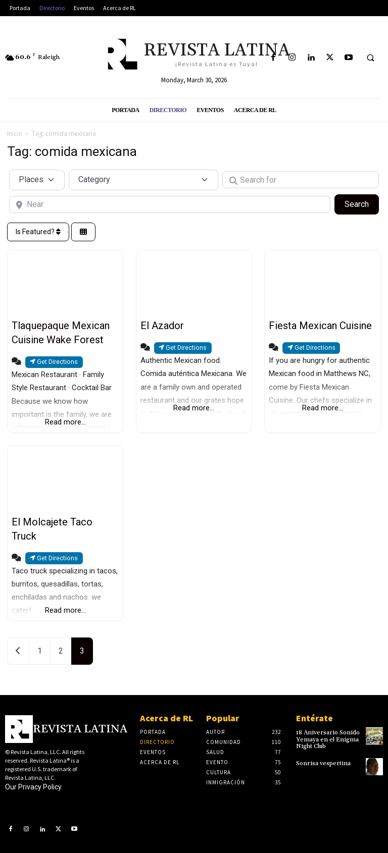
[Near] (169, 204)
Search (362, 203)
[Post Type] (37, 180)
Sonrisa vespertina (323, 763)
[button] (370, 58)
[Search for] (300, 179)
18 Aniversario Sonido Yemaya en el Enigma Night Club (328, 739)
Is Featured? (38, 232)
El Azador (162, 325)
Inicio (14, 133)
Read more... (65, 421)
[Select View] (83, 232)
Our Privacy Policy (33, 787)
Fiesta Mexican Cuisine (320, 325)
